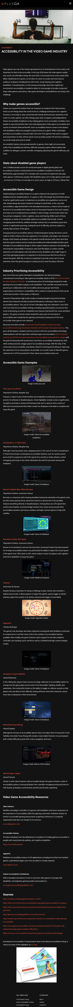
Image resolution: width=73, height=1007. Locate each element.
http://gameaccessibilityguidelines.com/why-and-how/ (24, 914)
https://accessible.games (13, 844)
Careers (42, 1002)
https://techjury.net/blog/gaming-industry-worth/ (22, 899)
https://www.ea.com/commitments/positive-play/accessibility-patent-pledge (33, 933)
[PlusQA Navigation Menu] (70, 3)
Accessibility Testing (22, 1005)
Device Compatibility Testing (24, 1002)
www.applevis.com (10, 865)
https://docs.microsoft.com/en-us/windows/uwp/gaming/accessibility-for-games (34, 903)
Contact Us (43, 1005)
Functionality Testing (22, 999)
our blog (34, 944)
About (41, 999)
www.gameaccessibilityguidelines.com (18, 885)
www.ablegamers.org (11, 824)
